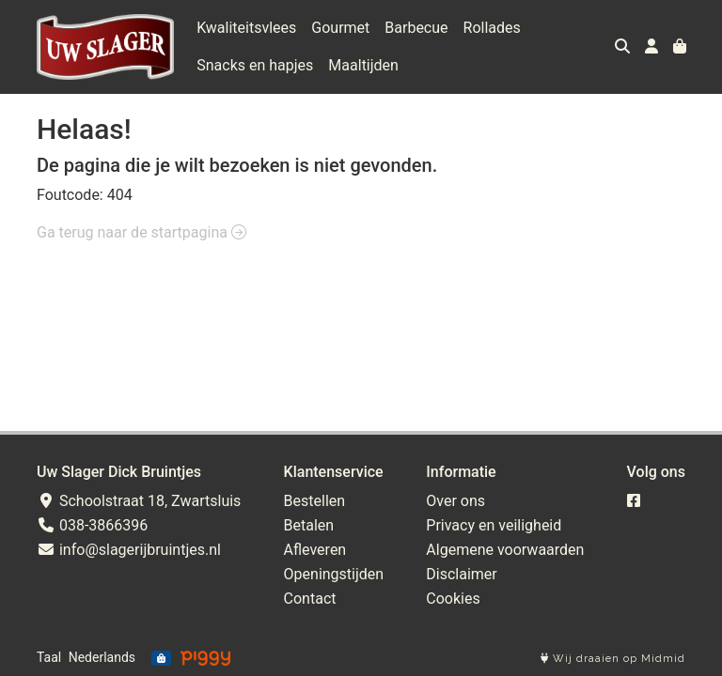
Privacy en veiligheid (493, 525)
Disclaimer (461, 574)
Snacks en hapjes (254, 65)
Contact (310, 598)
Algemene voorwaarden (505, 550)
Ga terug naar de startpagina (141, 232)
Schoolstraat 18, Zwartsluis (139, 501)
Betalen (309, 525)
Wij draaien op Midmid (613, 659)
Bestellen (315, 501)
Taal (49, 657)
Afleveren (315, 550)
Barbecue (416, 28)
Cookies (452, 598)
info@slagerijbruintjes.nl (129, 550)
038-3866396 (92, 525)
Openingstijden (334, 574)
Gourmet (340, 28)
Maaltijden (363, 65)
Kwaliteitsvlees (246, 28)
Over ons (455, 501)
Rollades (492, 28)
